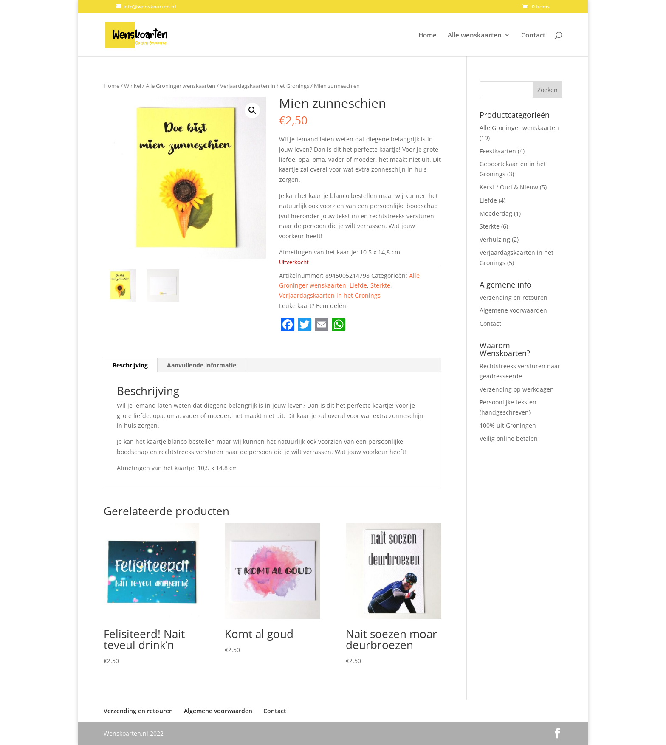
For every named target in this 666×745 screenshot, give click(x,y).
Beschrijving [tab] (130, 365)
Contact (533, 35)
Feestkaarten (498, 151)
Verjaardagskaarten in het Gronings (264, 86)
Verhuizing (495, 239)
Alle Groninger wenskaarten (180, 86)
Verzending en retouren (513, 297)
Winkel (132, 86)
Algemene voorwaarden (513, 310)
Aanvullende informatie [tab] (201, 365)
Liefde (358, 285)
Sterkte (380, 285)
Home (427, 35)
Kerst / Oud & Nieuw (509, 187)
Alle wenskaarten (475, 35)
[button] (252, 110)
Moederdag (496, 213)
